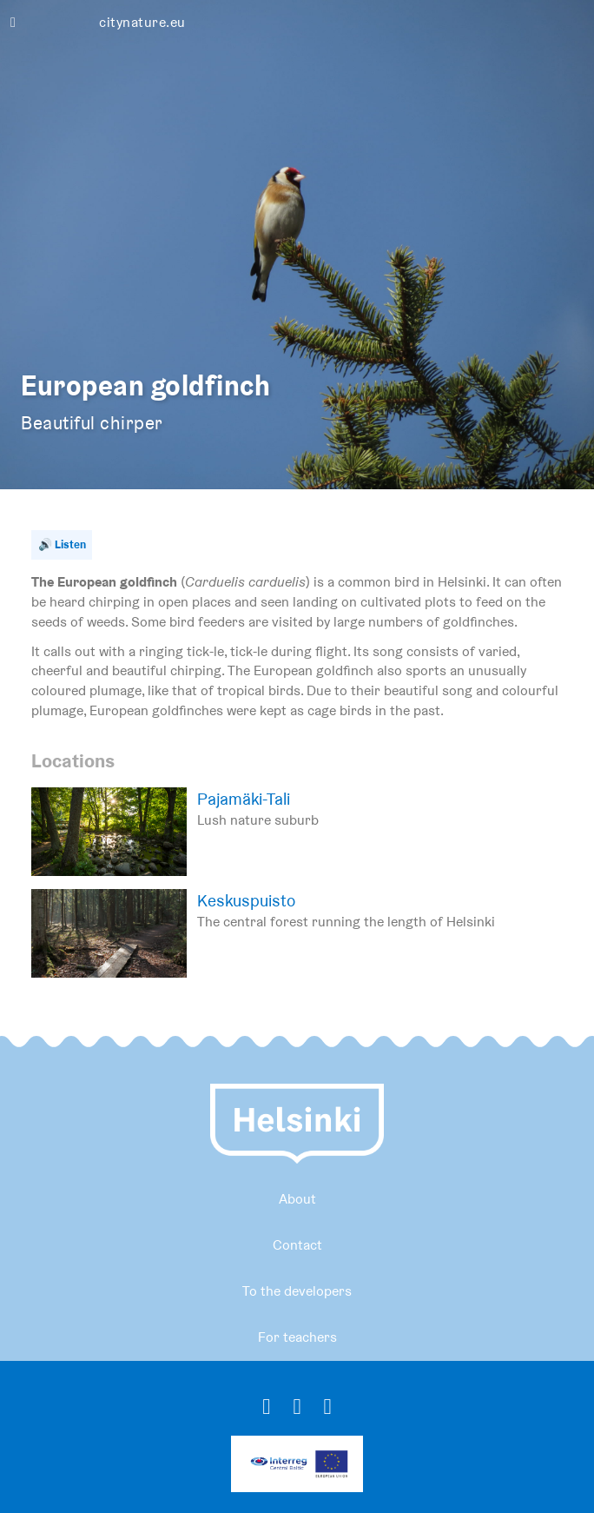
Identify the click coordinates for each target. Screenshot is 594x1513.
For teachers (297, 1337)
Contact (297, 1245)
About (297, 1199)
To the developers (297, 1291)
